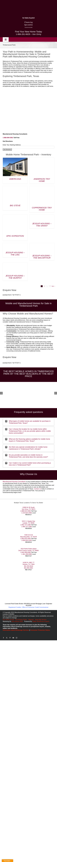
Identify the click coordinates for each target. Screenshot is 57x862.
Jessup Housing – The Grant (41, 224)
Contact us (37, 489)
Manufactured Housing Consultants (14, 481)
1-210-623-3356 (26, 513)
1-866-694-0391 (8, 137)
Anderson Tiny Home (42, 180)
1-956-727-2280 (26, 526)
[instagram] (16, 638)
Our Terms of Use (8, 619)
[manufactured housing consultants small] (15, 2)
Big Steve (15, 205)
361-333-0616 (28, 566)
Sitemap (31, 619)
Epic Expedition (15, 236)
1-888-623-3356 (25, 511)
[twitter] (6, 638)
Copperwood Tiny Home (42, 209)
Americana (15, 179)
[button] (28, 422)
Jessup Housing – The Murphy (15, 277)
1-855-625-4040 (25, 538)
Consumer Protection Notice (40, 630)
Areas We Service (40, 619)
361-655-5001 (28, 568)
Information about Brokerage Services (16, 630)
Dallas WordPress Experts (40, 621)
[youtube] (13, 638)
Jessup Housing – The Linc (15, 253)
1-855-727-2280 (25, 525)
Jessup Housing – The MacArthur (41, 256)
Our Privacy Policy (21, 619)
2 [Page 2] (44, 286)
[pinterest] (10, 638)
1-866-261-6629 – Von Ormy (28, 34)
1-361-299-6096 (26, 554)
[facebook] (3, 638)
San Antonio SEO (17, 621)
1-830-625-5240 (26, 540)
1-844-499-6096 (25, 552)
